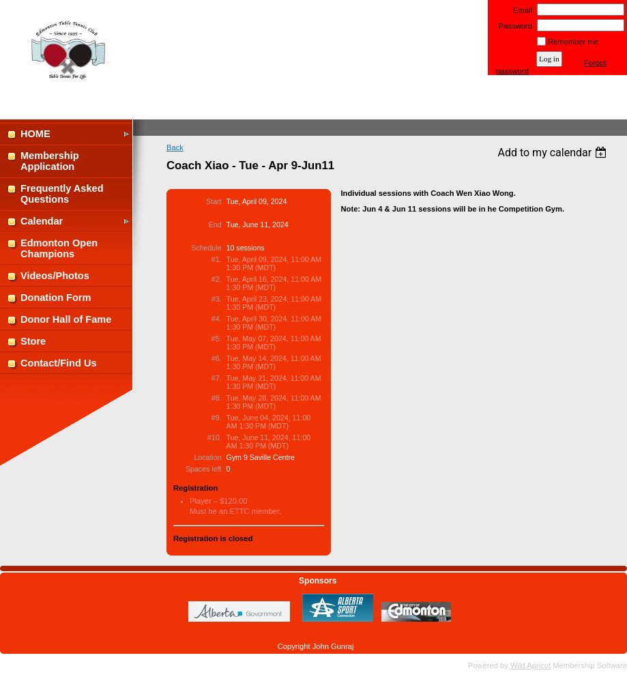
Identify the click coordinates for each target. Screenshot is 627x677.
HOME (35, 133)
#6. (217, 358)
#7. (217, 378)
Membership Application (49, 161)
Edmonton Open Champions (59, 248)
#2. (217, 279)
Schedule (206, 248)
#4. (217, 319)
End (215, 224)
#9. (217, 418)
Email (520, 10)
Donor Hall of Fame (65, 319)
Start (213, 201)
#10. (214, 437)
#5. (217, 338)
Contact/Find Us (58, 363)
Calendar (41, 221)
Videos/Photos (54, 275)
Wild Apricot (530, 665)
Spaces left (204, 469)
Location (207, 457)
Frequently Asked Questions (62, 194)
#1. (217, 259)
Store (33, 341)
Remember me (573, 42)
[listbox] (553, 152)
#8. (217, 398)
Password (512, 26)
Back (175, 147)
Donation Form (55, 297)
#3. (217, 299)
